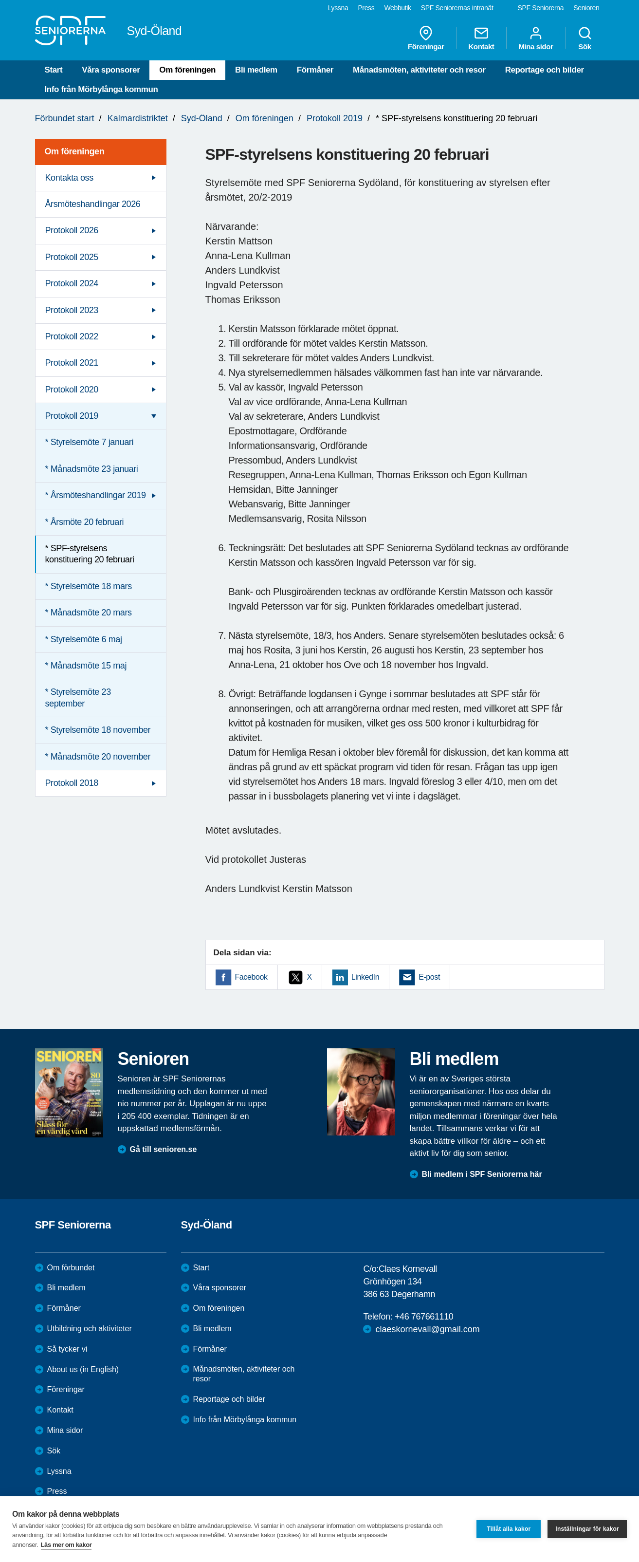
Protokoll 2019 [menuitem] (71, 416)
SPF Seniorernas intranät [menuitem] (457, 8)
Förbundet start (64, 118)
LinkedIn (365, 977)
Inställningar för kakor (587, 1528)
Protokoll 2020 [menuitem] (71, 389)
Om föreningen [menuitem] (75, 151)
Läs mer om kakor (66, 1544)
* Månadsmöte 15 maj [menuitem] (86, 665)
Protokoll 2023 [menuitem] (71, 310)
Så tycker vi (67, 1349)
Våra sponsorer (111, 69)
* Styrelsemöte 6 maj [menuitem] (83, 639)
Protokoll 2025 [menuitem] (71, 257)
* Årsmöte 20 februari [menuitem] (84, 522)
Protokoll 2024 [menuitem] (71, 283)
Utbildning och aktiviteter (89, 1328)
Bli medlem (256, 69)
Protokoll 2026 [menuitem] (71, 230)
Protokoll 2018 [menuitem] (71, 783)
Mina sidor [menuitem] (535, 38)
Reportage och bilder (544, 69)
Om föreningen (187, 69)
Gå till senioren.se (163, 1149)
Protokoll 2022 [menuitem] (71, 336)
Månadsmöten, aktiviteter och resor (419, 69)
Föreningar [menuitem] (426, 38)
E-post (429, 977)
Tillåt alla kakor (508, 1528)
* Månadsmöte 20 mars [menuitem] (88, 612)
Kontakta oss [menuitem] (69, 178)
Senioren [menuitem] (586, 8)
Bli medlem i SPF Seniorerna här (482, 1174)
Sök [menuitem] (585, 38)
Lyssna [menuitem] (338, 8)
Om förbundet (71, 1268)
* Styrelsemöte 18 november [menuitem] (98, 730)
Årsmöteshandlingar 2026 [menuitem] (93, 204)
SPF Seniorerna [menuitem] (541, 8)
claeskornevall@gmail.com (427, 1329)
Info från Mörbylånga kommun (101, 89)
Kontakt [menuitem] (481, 38)
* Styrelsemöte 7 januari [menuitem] (89, 442)
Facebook (251, 977)
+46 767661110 (424, 1316)
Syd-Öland (201, 118)
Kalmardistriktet (138, 118)
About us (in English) (83, 1369)
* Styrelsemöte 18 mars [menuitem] (88, 586)
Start (54, 69)
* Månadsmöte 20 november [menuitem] (98, 757)
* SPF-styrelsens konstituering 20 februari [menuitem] (89, 553)
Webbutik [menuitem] (397, 8)
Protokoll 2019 (335, 118)
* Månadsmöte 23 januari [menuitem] (91, 469)
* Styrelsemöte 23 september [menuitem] (78, 697)
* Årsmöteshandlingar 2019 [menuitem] (95, 495)
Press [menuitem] (366, 8)
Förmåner (315, 69)
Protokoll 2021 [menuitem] (71, 363)
